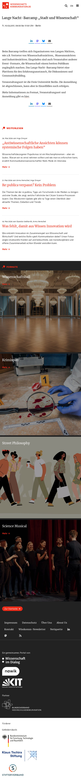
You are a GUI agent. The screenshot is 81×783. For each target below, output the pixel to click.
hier (26, 96)
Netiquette (56, 629)
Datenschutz (29, 622)
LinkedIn (68, 629)
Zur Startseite (11, 608)
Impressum (10, 622)
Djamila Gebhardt (24, 221)
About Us (62, 622)
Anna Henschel (23, 180)
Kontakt (9, 629)
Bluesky (13, 635)
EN (71, 6)
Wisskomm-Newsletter (32, 629)
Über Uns (46, 622)
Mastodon (5, 635)
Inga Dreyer (22, 138)
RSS (20, 635)
